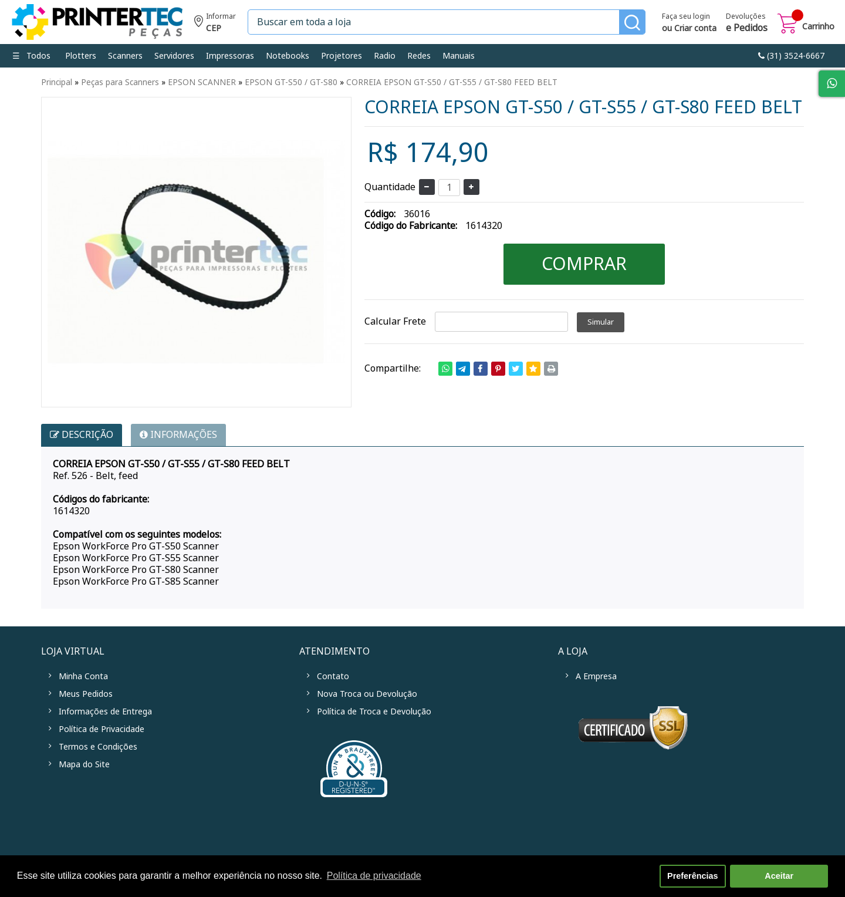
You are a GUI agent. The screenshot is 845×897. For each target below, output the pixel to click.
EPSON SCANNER (202, 82)
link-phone (791, 56)
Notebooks (287, 56)
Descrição (81, 435)
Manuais (458, 56)
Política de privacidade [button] (374, 876)
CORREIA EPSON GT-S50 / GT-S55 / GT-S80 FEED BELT (451, 82)
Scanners (125, 56)
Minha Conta (83, 676)
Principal (56, 82)
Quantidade (389, 187)
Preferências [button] (692, 876)
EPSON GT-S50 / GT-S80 (291, 82)
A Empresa (596, 676)
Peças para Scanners (120, 82)
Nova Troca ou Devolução (367, 694)
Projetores (341, 56)
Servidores (174, 56)
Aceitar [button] (779, 876)
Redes (419, 56)
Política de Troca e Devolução (374, 711)
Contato (333, 676)
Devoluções (747, 23)
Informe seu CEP (215, 24)
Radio (385, 56)
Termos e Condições (98, 747)
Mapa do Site (84, 764)
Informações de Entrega (105, 711)
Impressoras (230, 56)
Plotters (80, 56)
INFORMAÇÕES (178, 435)
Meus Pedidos (86, 694)
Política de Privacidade (101, 729)
